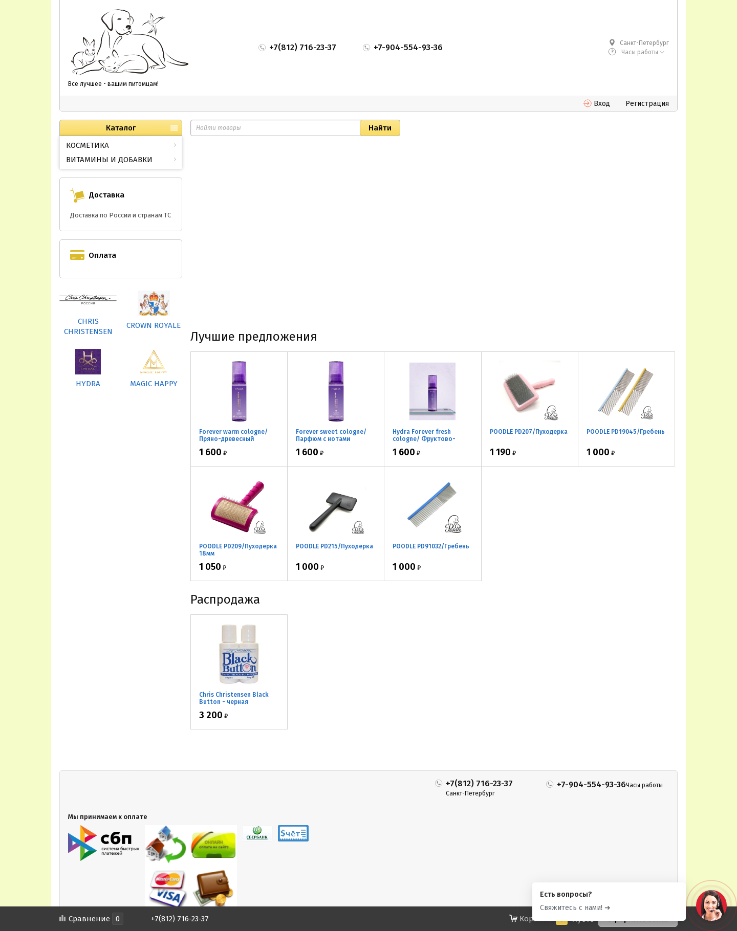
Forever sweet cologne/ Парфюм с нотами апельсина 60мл (331, 439)
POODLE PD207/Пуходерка (529, 431)
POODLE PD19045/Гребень (626, 431)
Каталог (121, 127)
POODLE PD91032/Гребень (431, 546)
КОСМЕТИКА (87, 145)
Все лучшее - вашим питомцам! (113, 83)
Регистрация (647, 103)
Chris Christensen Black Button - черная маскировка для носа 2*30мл (234, 705)
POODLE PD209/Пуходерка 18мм (238, 550)
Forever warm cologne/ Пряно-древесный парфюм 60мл (233, 439)
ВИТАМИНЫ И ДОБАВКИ (109, 159)
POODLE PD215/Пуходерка (334, 546)
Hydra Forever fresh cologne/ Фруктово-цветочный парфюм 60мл (431, 439)
